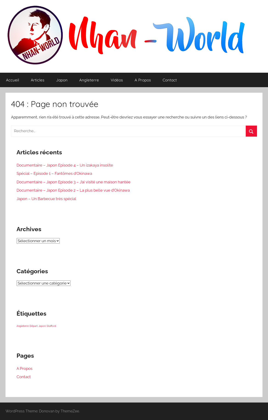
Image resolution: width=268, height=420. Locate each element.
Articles (37, 80)
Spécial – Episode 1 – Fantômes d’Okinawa (54, 173)
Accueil (12, 80)
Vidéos (117, 80)
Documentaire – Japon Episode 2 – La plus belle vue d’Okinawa (73, 190)
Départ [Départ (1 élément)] (34, 326)
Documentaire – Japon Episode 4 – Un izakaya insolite (65, 165)
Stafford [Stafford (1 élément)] (51, 326)
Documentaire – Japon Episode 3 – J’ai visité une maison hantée (73, 182)
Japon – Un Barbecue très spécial (46, 198)
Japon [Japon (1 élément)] (42, 326)
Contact (170, 80)
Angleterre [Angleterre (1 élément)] (23, 326)
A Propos (143, 80)
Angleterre (89, 80)
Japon (62, 80)
